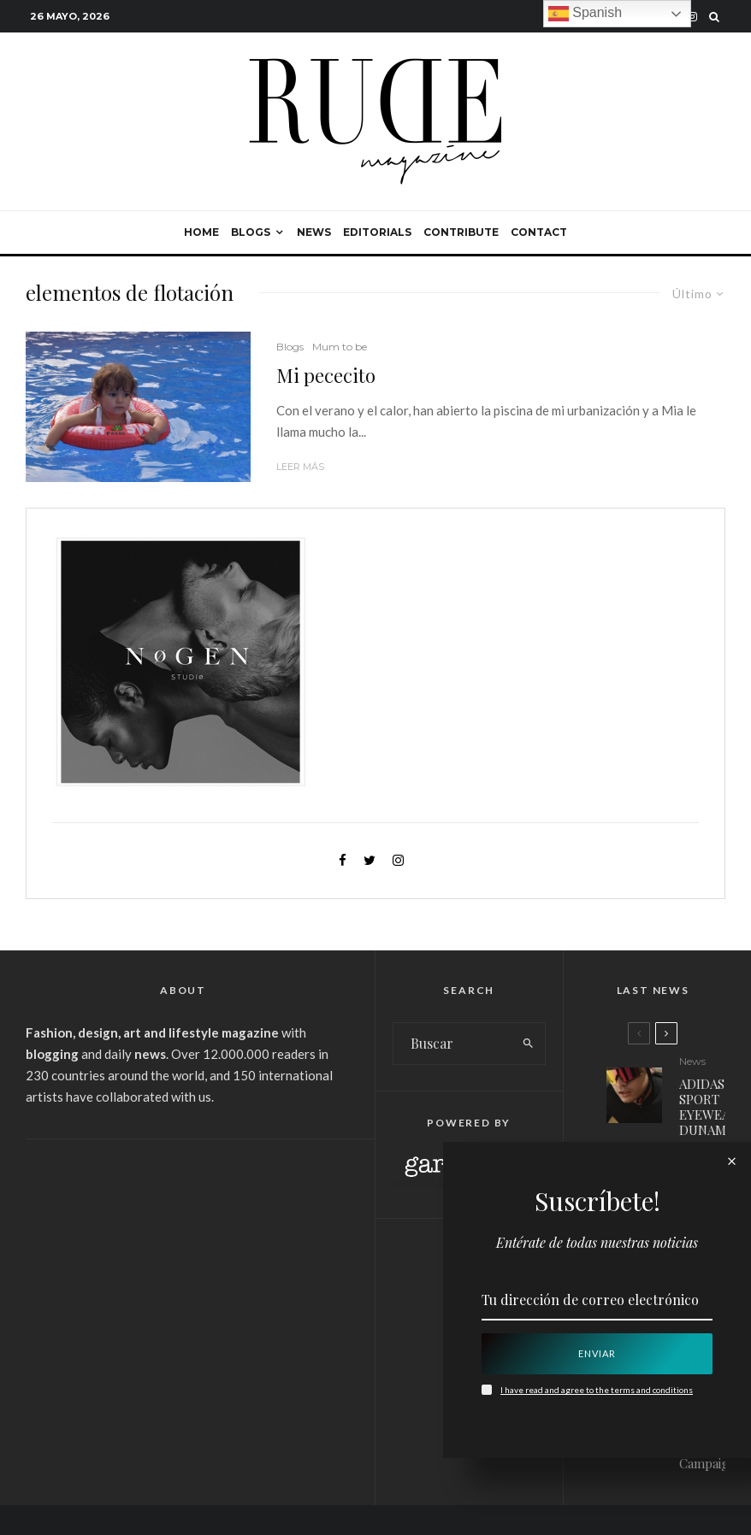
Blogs (250, 232)
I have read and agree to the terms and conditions (596, 1390)
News (314, 232)
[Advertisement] (183, 1284)
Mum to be (339, 346)
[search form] (452, 1043)
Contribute (461, 232)
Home (201, 232)
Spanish (585, 13)
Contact (539, 232)
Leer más (300, 467)
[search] (528, 1043)
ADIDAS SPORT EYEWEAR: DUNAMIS (710, 1107)
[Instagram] (692, 17)
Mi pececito (326, 375)
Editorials (377, 232)
